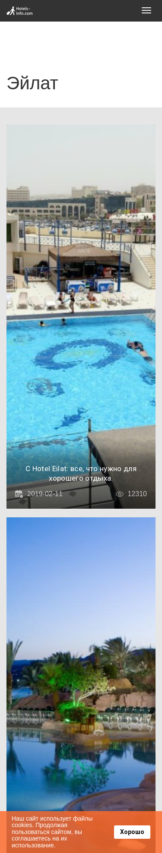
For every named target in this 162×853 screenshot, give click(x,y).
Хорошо (132, 831)
